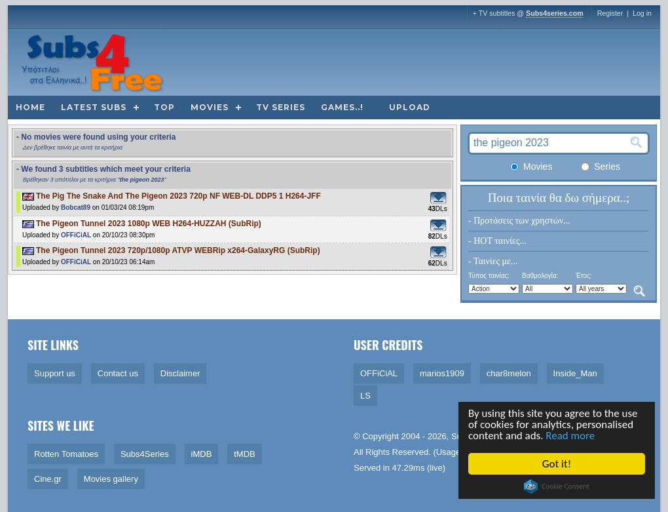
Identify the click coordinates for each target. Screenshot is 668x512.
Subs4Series (145, 454)
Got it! (556, 464)
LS (365, 396)
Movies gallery (111, 479)
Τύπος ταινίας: (489, 275)
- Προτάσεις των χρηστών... (519, 221)
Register (610, 13)
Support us (54, 373)
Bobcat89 (75, 207)
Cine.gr (48, 479)
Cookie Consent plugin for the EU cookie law (557, 486)
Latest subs (93, 107)
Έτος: (584, 275)
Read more (570, 436)
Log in (642, 13)
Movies (210, 107)
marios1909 (442, 373)
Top (164, 107)
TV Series (280, 107)
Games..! (342, 107)
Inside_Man (575, 373)
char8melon (509, 373)
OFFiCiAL (76, 235)
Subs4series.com (555, 13)
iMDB (201, 454)
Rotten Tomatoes (66, 454)
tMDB (244, 454)
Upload (409, 107)
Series (600, 166)
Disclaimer (180, 373)
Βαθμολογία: (540, 275)
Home (30, 107)
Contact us (118, 373)
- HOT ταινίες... (497, 241)
